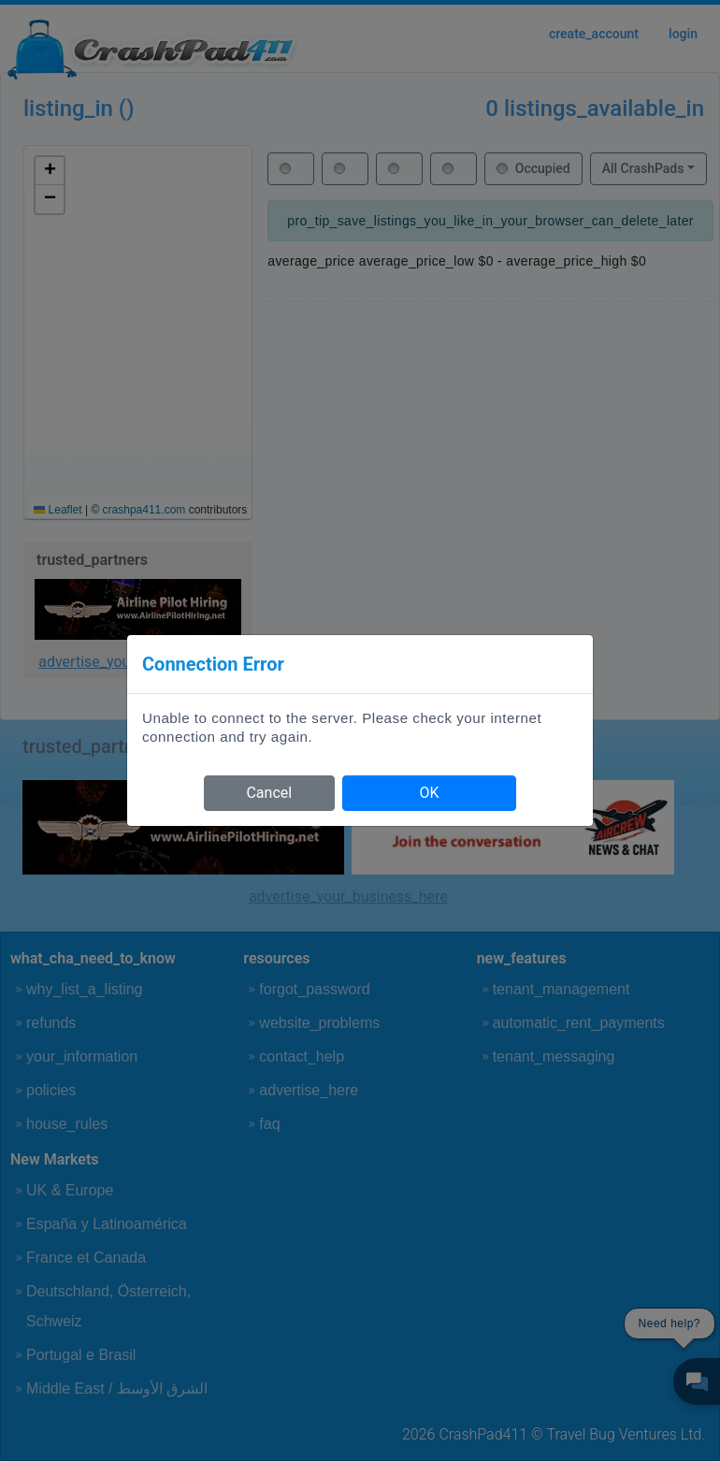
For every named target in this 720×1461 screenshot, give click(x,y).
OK (429, 793)
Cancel (269, 793)
